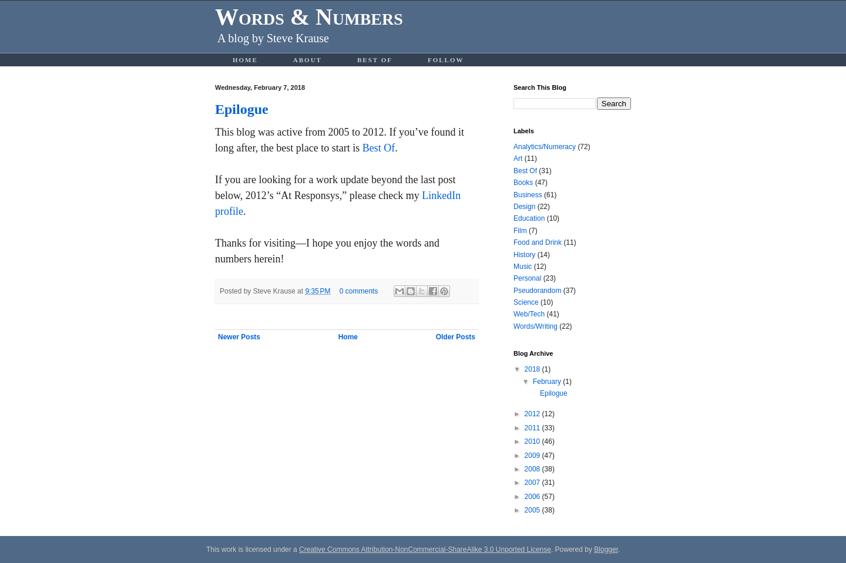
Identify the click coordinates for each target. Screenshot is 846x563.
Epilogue (241, 109)
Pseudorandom (537, 290)
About (307, 59)
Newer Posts (239, 337)
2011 (533, 428)
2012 (533, 414)
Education (529, 218)
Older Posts (455, 337)
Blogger (606, 549)
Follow (446, 59)
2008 (533, 469)
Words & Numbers (309, 17)
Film (520, 231)
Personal (527, 278)
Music (522, 266)
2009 (533, 455)
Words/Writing (535, 326)
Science (526, 302)
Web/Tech (529, 314)
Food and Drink (537, 242)
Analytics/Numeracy (544, 147)
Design (524, 207)
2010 (533, 441)
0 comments (359, 291)
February (548, 381)
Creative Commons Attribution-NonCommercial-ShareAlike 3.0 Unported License (425, 549)
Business (527, 195)
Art (517, 158)
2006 (533, 497)
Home (245, 59)
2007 (533, 482)
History (524, 255)
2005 (533, 510)
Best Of (374, 59)
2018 (533, 369)
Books (523, 182)
